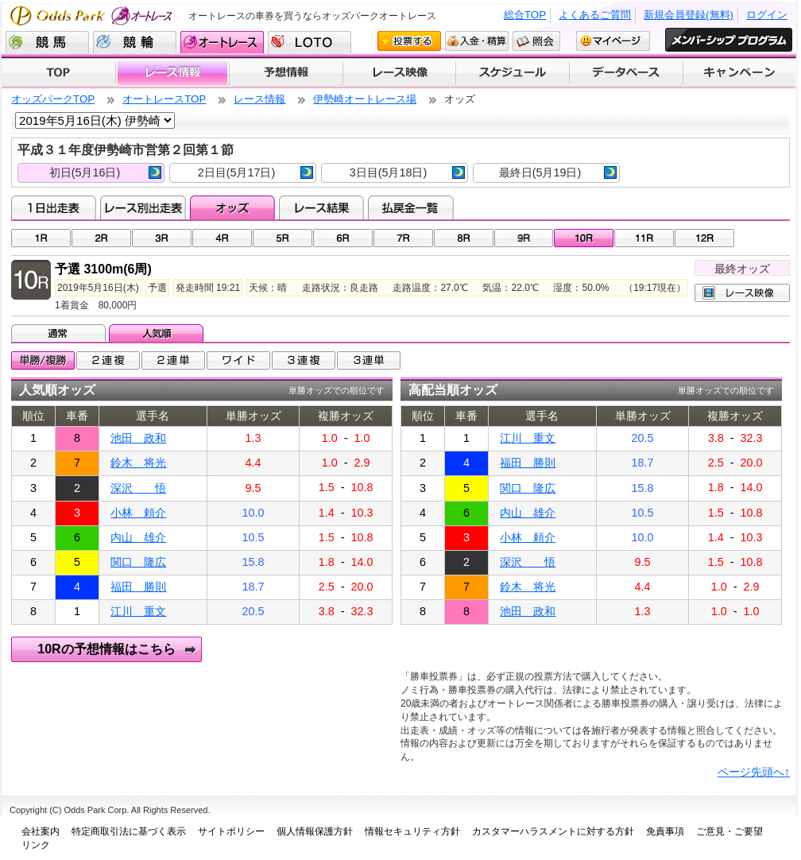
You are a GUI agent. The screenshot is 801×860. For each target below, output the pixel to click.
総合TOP (525, 15)
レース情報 (172, 73)
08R (463, 238)
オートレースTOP (164, 99)
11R (644, 238)
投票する (409, 41)
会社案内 (40, 831)
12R (704, 238)
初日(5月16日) (105, 172)
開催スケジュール (512, 73)
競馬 (47, 42)
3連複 (303, 360)
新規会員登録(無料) (688, 15)
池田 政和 (138, 438)
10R (583, 238)
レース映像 (398, 73)
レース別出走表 (142, 207)
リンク (35, 845)
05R (282, 238)
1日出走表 (53, 207)
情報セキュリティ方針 (412, 831)
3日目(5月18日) (407, 172)
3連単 (368, 360)
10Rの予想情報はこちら (106, 649)
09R (524, 238)
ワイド (238, 360)
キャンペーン (739, 73)
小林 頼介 (138, 512)
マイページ (613, 41)
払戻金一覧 (410, 207)
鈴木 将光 (138, 462)
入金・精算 (477, 41)
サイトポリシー (231, 831)
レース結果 (321, 207)
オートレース (222, 42)
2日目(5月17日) (255, 172)
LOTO (309, 42)
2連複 (108, 360)
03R (162, 238)
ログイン (766, 15)
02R (101, 238)
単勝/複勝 (43, 360)
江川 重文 (138, 611)
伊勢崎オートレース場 (364, 99)
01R (41, 238)
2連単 (173, 360)
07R (403, 238)
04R (222, 238)
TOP (58, 73)
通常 (60, 333)
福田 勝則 (138, 586)
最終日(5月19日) (558, 172)
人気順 (158, 333)
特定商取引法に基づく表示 (129, 831)
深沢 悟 (138, 488)
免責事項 (665, 831)
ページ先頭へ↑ (754, 771)
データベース (626, 73)
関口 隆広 (138, 562)
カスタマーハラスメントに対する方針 (553, 831)
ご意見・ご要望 (729, 831)
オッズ (232, 207)
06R (343, 238)
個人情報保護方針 (315, 831)
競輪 (134, 42)
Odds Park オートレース (93, 15)
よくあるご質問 (595, 15)
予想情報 (285, 73)
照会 (536, 41)
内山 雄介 (138, 537)
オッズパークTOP (53, 99)
